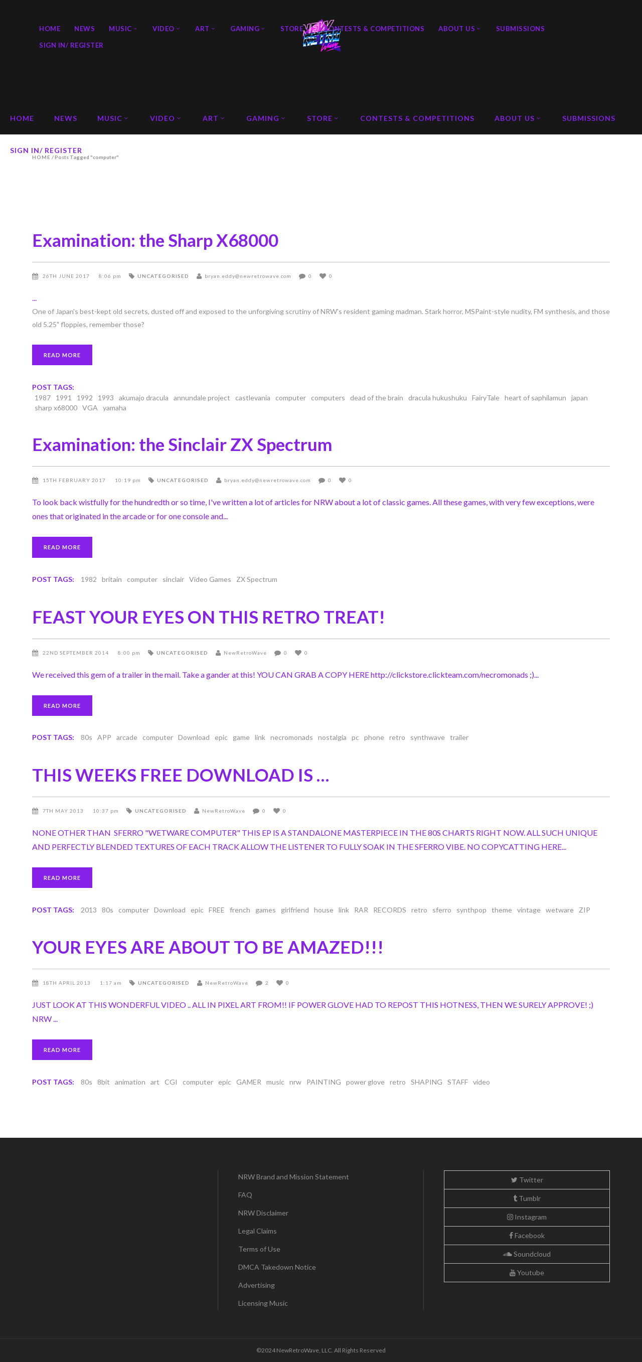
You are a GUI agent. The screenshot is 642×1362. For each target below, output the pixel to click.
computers (328, 397)
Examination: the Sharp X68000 (155, 239)
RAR (361, 909)
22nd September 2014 (76, 653)
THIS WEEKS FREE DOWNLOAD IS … (180, 774)
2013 (89, 909)
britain (112, 579)
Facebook (527, 1235)
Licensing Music (263, 1303)
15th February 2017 (75, 480)
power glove (365, 1082)
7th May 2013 (64, 811)
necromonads (291, 737)
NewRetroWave (245, 653)
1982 (89, 579)
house (324, 909)
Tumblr (527, 1198)
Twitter (527, 1179)
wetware (560, 909)
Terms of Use (259, 1249)
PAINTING (323, 1082)
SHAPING (426, 1082)
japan (579, 397)
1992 (85, 397)
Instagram (527, 1217)
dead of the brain (376, 397)
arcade (126, 737)
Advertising (256, 1285)
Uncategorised (163, 276)
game (241, 737)
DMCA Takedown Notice (277, 1267)
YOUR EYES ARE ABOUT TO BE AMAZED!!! (208, 946)
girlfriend (295, 909)
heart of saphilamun (535, 397)
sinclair (173, 579)
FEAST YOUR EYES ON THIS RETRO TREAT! (208, 616)
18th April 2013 (67, 983)
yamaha (114, 407)
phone (374, 737)
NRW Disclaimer (263, 1212)
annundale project (202, 397)
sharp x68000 (56, 407)
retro (397, 737)
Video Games (210, 579)
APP (104, 737)
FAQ (245, 1194)
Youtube (527, 1272)
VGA (90, 407)
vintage (529, 909)
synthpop (471, 909)
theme (502, 909)
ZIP (584, 909)
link (260, 737)
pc (355, 737)
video (481, 1082)
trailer (459, 737)
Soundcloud (527, 1254)
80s (86, 737)
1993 (106, 397)
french (240, 909)
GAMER (248, 1082)
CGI (171, 1082)
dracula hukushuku (437, 397)
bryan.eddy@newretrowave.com (248, 276)
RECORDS (389, 909)
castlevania (252, 397)
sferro (441, 909)
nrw (295, 1082)
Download (194, 737)
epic (221, 737)
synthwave (427, 737)
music (275, 1082)
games (265, 909)
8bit (103, 1082)
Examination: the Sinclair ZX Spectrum (182, 444)
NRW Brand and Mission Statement (293, 1176)
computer (290, 397)
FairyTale (486, 397)
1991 (64, 397)
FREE (217, 909)
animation (130, 1082)
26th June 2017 (67, 276)
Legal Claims (257, 1231)
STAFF (457, 1082)
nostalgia (332, 737)
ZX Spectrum (256, 579)
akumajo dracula (144, 397)
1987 (43, 397)
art (154, 1082)
